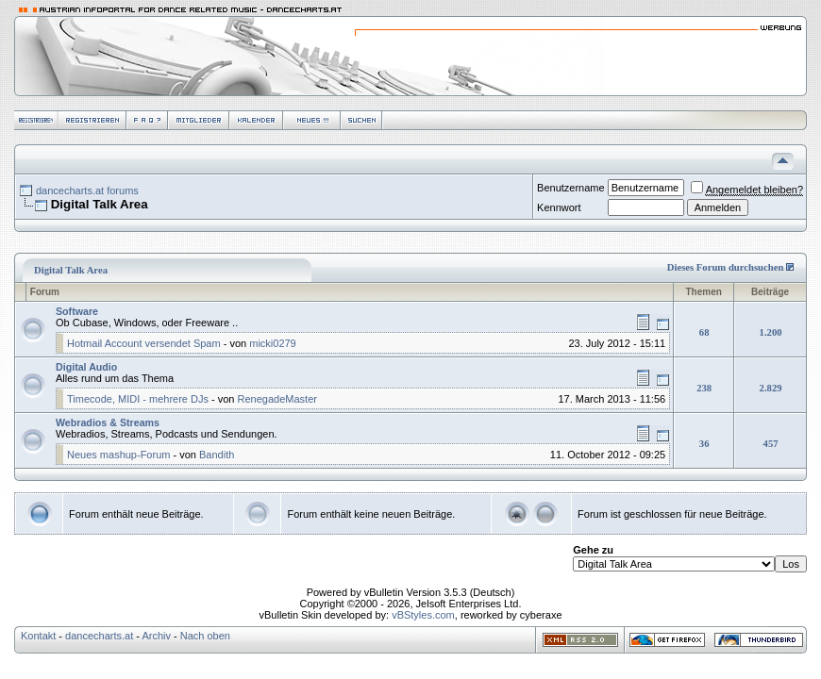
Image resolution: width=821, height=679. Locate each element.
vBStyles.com (423, 615)
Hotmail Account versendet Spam (144, 343)
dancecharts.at (99, 635)
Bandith (216, 454)
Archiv (156, 635)
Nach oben (205, 635)
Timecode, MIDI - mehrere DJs (138, 399)
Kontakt (38, 635)
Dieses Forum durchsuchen (725, 267)
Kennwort (558, 207)
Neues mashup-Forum (118, 454)
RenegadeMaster (277, 399)
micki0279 (272, 343)
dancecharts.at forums (87, 190)
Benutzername (571, 187)
